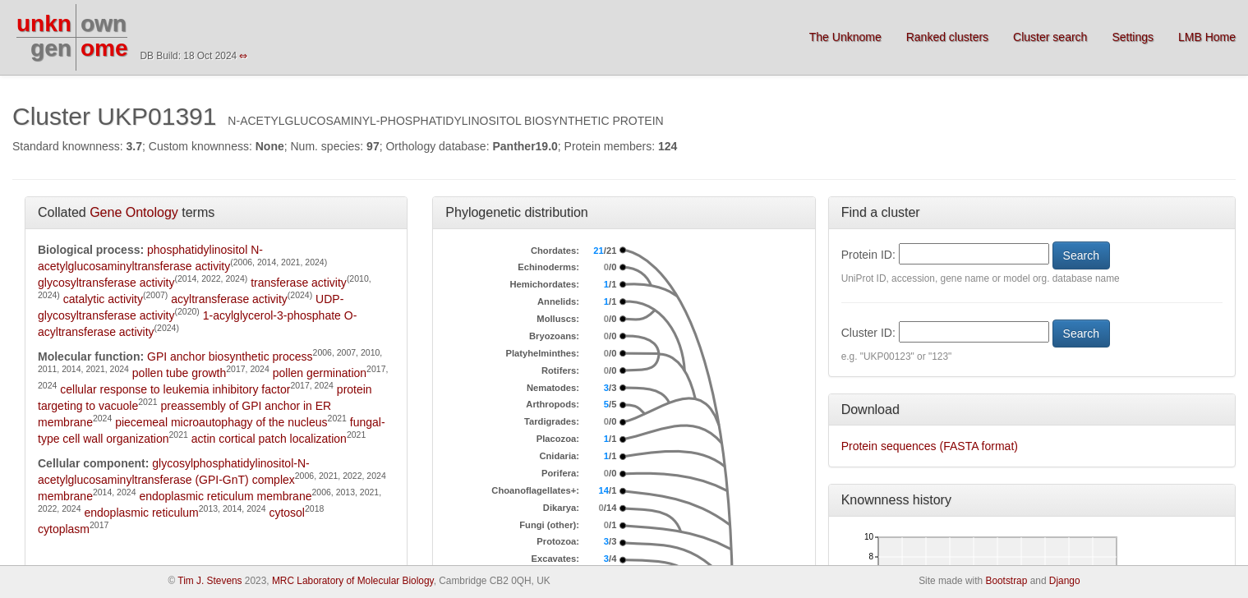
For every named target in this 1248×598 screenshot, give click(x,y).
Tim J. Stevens (209, 580)
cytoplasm (64, 529)
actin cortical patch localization (269, 438)
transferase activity (299, 282)
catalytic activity (103, 299)
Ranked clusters (947, 37)
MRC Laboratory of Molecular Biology (353, 580)
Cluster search (1050, 37)
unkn (43, 23)
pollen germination (319, 373)
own (104, 23)
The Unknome (845, 37)
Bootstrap (1006, 580)
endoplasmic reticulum (141, 512)
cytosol (287, 512)
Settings (1133, 37)
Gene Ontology (134, 212)
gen (50, 48)
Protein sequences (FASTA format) (929, 446)
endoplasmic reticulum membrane (225, 496)
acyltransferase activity (229, 299)
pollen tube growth (179, 373)
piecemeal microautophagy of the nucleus (221, 422)
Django (1064, 580)
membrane (65, 496)
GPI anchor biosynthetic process (230, 356)
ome (104, 48)
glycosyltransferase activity (106, 282)
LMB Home (1207, 37)
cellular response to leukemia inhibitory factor (175, 389)
